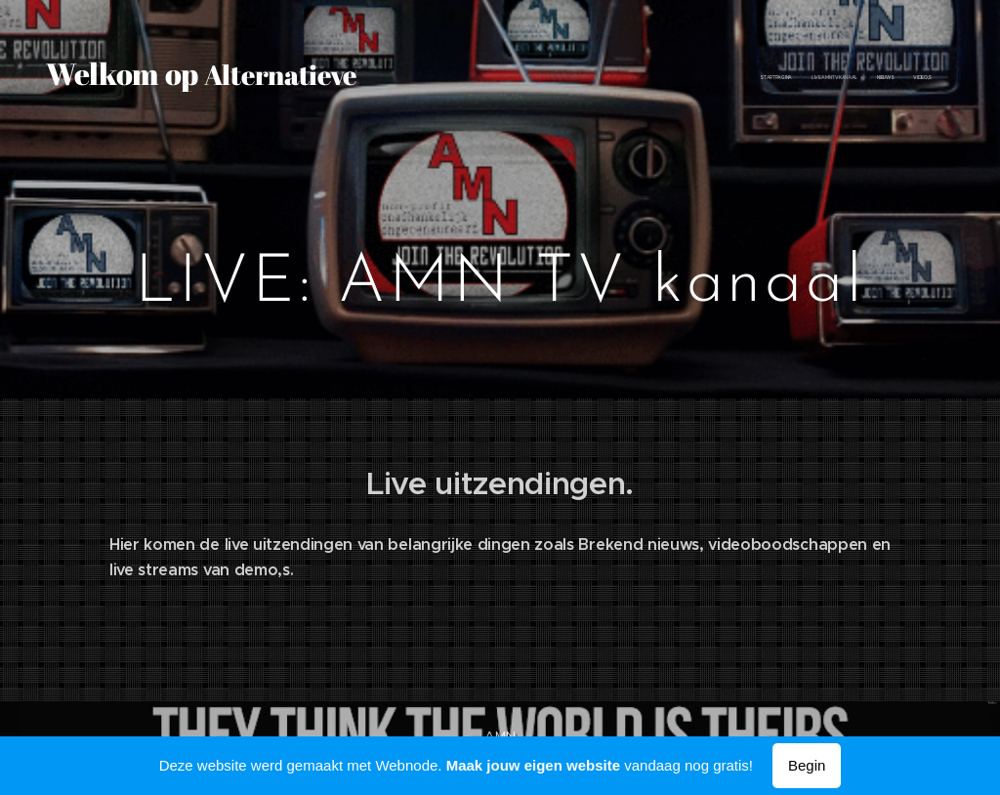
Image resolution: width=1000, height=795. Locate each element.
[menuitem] (831, 78)
